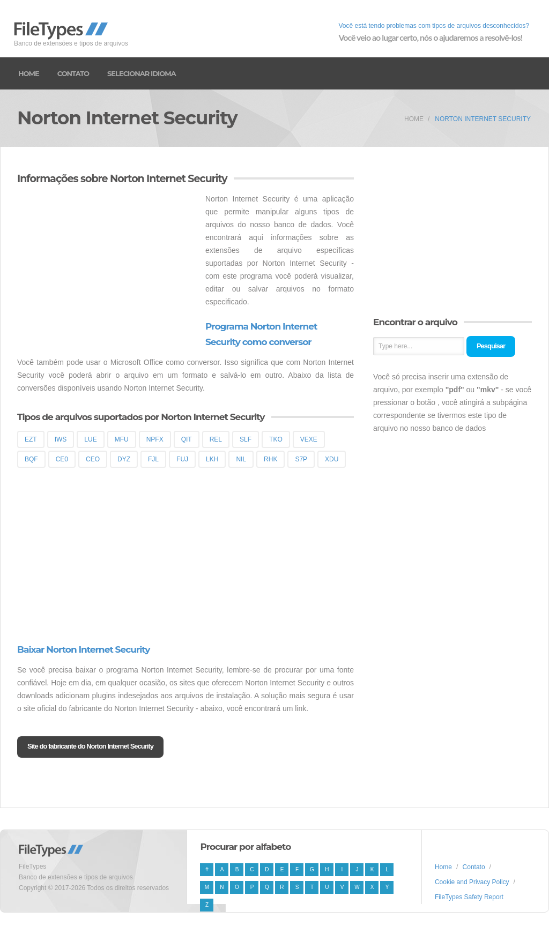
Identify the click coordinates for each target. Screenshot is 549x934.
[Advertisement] (107, 267)
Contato (73, 73)
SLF (245, 439)
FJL (153, 459)
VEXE (308, 439)
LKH (212, 459)
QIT (186, 439)
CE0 (62, 459)
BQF (31, 459)
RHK (270, 459)
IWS (61, 439)
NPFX (155, 439)
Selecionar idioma (141, 73)
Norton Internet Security (483, 119)
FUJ (182, 459)
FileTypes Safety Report (469, 897)
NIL (241, 459)
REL (216, 439)
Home (28, 73)
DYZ (123, 459)
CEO (93, 459)
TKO (276, 439)
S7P (301, 459)
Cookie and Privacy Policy (472, 882)
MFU (122, 439)
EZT (31, 439)
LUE (90, 439)
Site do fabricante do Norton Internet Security (90, 746)
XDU (331, 459)
